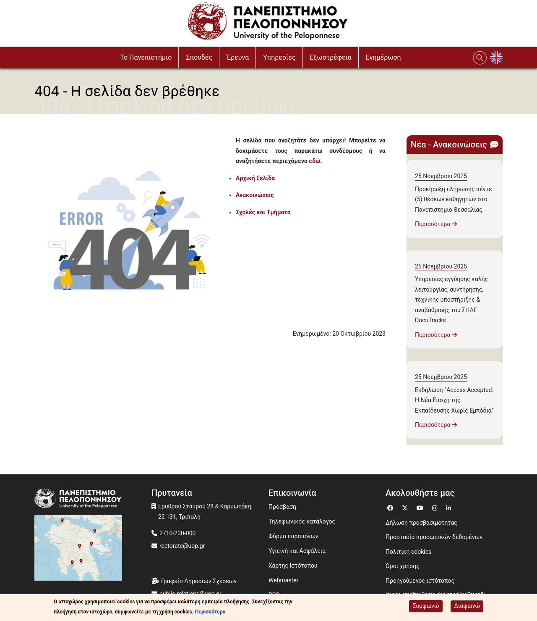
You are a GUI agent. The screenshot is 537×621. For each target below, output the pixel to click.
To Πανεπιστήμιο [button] (146, 57)
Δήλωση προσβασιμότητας (421, 522)
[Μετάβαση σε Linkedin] (449, 507)
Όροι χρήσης (403, 566)
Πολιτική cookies (408, 551)
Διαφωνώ (467, 606)
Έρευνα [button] (238, 57)
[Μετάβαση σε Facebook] (391, 507)
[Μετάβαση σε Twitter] (406, 507)
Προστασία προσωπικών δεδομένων (434, 537)
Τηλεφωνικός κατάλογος (301, 521)
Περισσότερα (436, 224)
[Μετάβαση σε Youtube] (421, 507)
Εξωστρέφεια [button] (331, 57)
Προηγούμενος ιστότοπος (420, 580)
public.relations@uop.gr (190, 593)
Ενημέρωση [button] (383, 57)
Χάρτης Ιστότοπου (292, 565)
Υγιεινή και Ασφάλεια (297, 550)
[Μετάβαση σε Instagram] (435, 507)
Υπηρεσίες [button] (279, 57)
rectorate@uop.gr (182, 545)
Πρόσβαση (282, 506)
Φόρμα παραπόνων (293, 536)
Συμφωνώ (425, 606)
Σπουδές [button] (199, 57)
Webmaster (283, 580)
